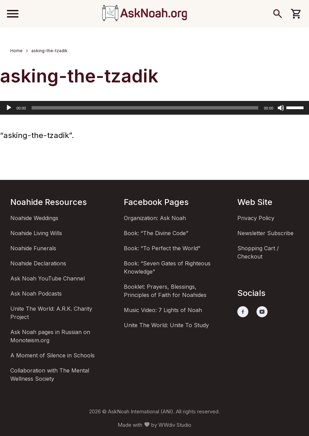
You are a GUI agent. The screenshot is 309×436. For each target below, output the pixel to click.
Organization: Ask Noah (155, 218)
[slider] (145, 108)
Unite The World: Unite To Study (166, 325)
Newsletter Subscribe (265, 233)
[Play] (8, 107)
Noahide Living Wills (36, 233)
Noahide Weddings (34, 218)
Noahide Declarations (38, 263)
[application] (154, 108)
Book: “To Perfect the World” (162, 248)
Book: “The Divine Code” (156, 233)
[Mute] (280, 107)
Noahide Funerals (33, 248)
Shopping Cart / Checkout (258, 252)
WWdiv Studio (174, 425)
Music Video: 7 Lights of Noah (163, 310)
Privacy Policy (255, 218)
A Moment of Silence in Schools (52, 355)
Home (16, 50)
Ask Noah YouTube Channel (47, 278)
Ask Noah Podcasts (36, 293)
